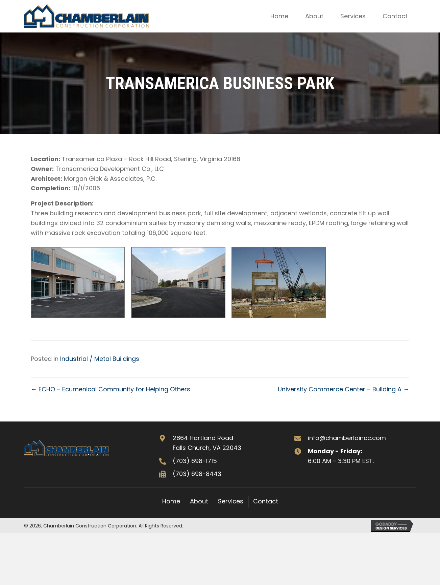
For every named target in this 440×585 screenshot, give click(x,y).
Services (230, 501)
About (199, 501)
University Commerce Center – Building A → (343, 389)
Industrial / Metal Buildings (99, 358)
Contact (265, 501)
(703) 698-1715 (195, 461)
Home (171, 501)
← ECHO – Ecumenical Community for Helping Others (110, 389)
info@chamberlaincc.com (347, 438)
